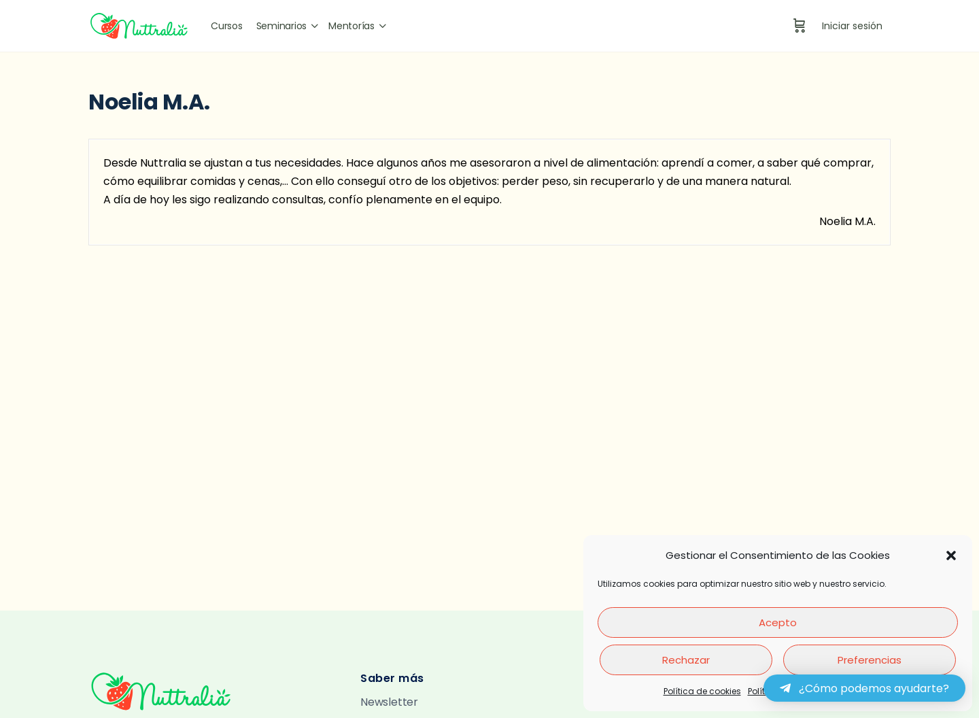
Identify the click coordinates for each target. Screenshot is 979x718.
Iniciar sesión (852, 26)
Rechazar (686, 660)
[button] (951, 555)
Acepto (778, 622)
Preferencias (869, 660)
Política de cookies (702, 691)
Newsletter (389, 702)
